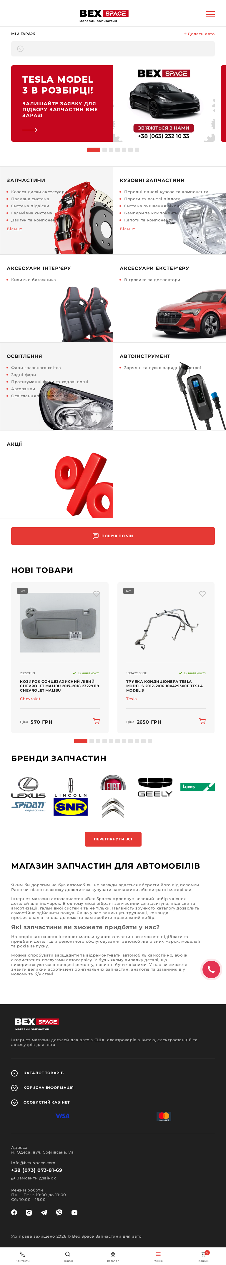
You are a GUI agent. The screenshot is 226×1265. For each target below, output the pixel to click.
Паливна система (30, 198)
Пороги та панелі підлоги (152, 198)
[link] (113, 103)
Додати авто (199, 33)
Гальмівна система (31, 213)
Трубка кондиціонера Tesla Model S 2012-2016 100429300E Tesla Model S (164, 685)
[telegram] (44, 1213)
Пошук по (113, 536)
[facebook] (14, 1212)
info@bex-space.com (33, 1162)
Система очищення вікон (151, 205)
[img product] (60, 622)
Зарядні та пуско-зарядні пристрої (162, 367)
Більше (14, 228)
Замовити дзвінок (33, 1178)
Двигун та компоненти (36, 220)
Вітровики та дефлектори (152, 279)
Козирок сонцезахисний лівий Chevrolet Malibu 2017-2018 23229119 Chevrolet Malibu (59, 685)
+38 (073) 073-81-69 (36, 1170)
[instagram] (29, 1212)
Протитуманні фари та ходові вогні (49, 381)
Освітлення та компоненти (40, 395)
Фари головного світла (36, 367)
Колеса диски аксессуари (39, 191)
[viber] (59, 1212)
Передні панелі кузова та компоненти (166, 191)
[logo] (104, 13)
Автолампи (23, 388)
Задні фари (23, 374)
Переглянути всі (113, 839)
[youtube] (74, 1212)
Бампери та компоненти (151, 213)
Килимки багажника (33, 279)
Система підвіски (30, 205)
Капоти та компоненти (149, 220)
